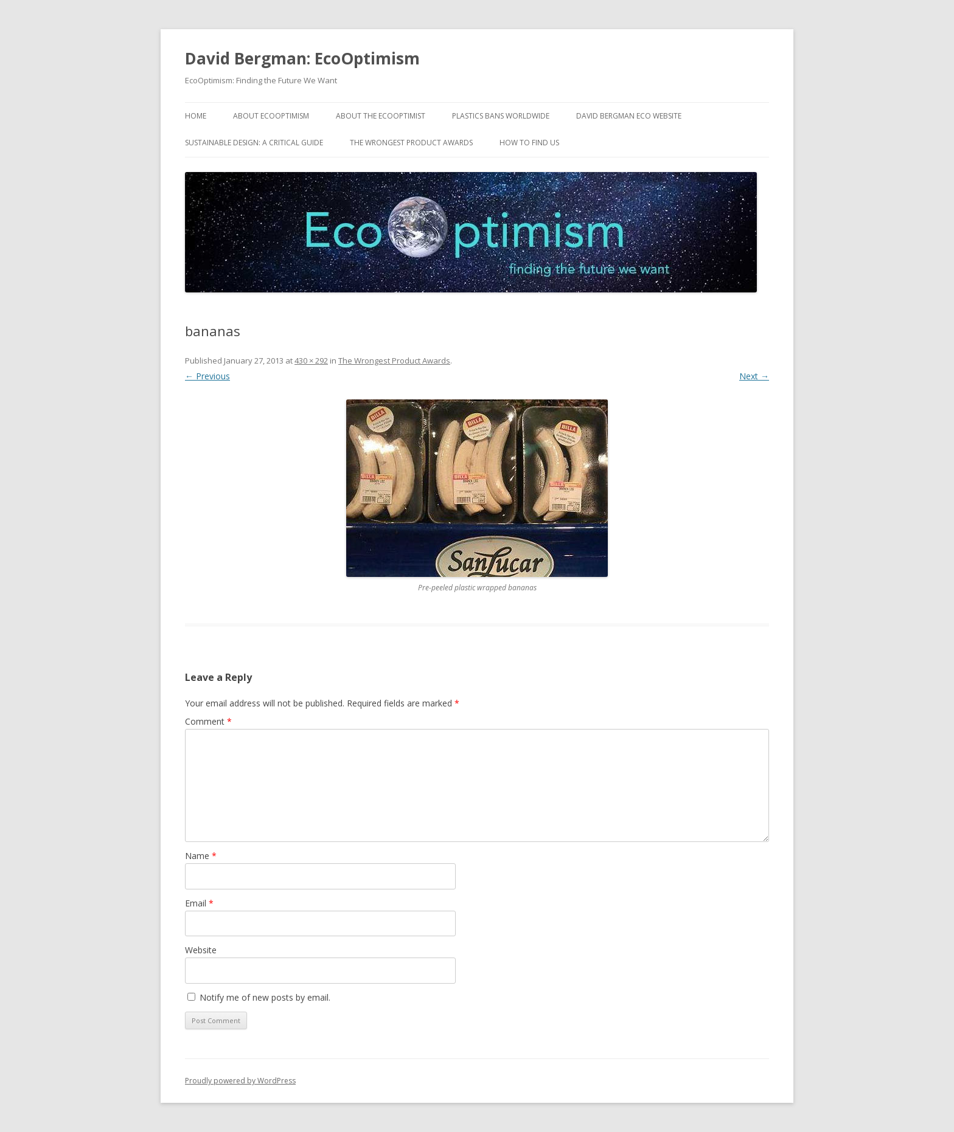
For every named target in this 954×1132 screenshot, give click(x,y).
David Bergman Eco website (628, 116)
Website (201, 950)
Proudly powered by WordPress (240, 1080)
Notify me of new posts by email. (265, 997)
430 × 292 (311, 360)
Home (195, 116)
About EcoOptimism (271, 116)
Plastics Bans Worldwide (500, 116)
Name (201, 855)
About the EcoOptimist (380, 116)
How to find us (529, 142)
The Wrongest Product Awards (411, 142)
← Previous (207, 376)
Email (199, 903)
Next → (754, 376)
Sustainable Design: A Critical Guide (254, 142)
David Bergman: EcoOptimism (302, 58)
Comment (208, 721)
